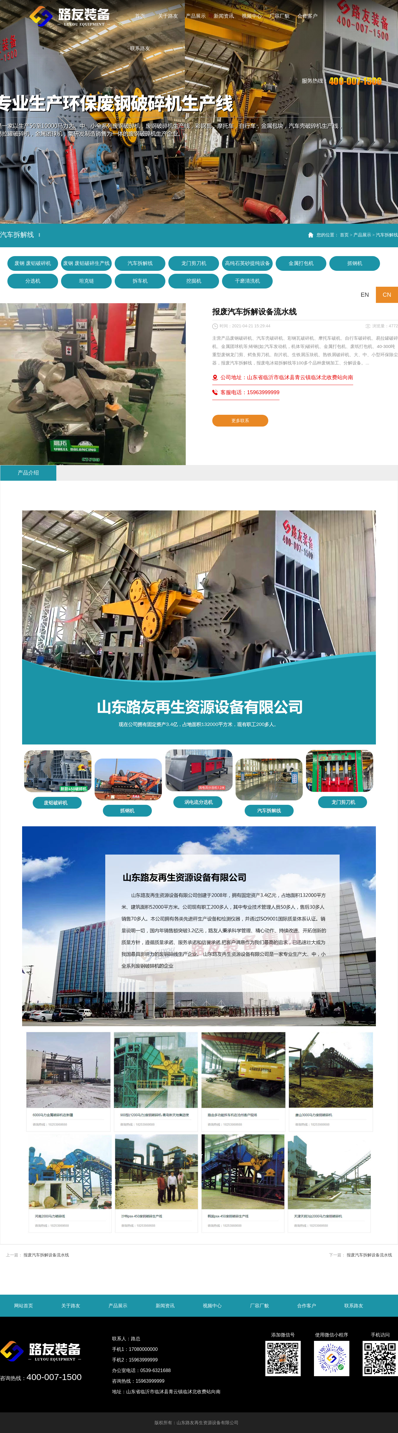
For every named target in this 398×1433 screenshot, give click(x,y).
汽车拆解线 (387, 234)
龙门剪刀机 (193, 263)
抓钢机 (354, 263)
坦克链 (86, 281)
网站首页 (23, 1305)
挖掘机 (193, 281)
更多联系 (240, 420)
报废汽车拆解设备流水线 (46, 1255)
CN (387, 294)
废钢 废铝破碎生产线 (86, 263)
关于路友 (70, 1305)
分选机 (32, 281)
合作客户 (306, 1305)
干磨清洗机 (247, 281)
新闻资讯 (165, 1305)
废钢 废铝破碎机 (32, 263)
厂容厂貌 (259, 1305)
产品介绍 (28, 473)
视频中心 (212, 1305)
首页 (344, 234)
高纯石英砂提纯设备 (247, 263)
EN (365, 294)
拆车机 (140, 281)
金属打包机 (301, 263)
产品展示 (362, 234)
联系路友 (353, 1305)
